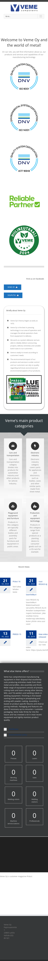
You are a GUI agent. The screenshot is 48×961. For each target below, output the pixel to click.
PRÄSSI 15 (17, 634)
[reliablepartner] (24, 185)
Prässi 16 (16, 581)
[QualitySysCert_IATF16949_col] (24, 144)
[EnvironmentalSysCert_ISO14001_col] (24, 103)
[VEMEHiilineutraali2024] (24, 222)
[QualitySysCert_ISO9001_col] (24, 62)
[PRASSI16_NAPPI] (24, 376)
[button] (24, 729)
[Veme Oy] (12, 287)
